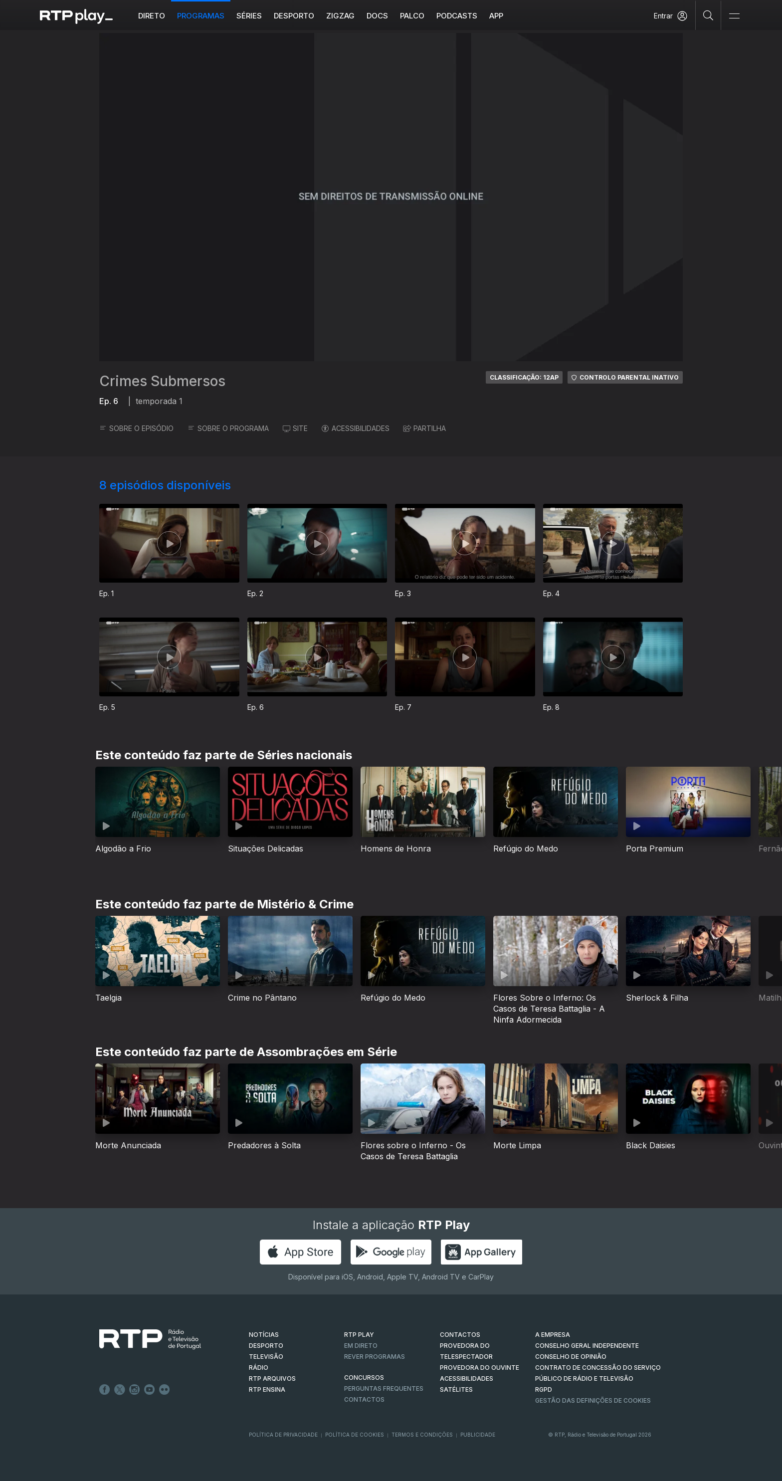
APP (496, 15)
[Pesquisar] (708, 15)
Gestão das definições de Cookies (593, 1400)
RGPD (543, 1389)
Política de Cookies (354, 1435)
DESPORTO (266, 1345)
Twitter (119, 1389)
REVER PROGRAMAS (374, 1356)
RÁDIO (258, 1367)
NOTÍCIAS (264, 1334)
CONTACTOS (460, 1334)
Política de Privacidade (283, 1435)
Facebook (104, 1389)
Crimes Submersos (162, 381)
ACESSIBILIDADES (356, 428)
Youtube (149, 1389)
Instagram (134, 1389)
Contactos (364, 1399)
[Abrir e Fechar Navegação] (734, 16)
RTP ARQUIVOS (272, 1378)
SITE (295, 428)
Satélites (456, 1389)
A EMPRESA (552, 1334)
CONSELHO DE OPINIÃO (570, 1356)
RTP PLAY (359, 1334)
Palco (412, 15)
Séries (249, 15)
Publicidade (477, 1435)
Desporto (294, 15)
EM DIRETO (361, 1345)
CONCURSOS (364, 1377)
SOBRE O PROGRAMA (228, 428)
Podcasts (456, 15)
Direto (151, 15)
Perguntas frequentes (383, 1388)
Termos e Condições (422, 1435)
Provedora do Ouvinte (479, 1367)
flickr (164, 1389)
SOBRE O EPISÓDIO (136, 428)
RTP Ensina (267, 1389)
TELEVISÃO (266, 1356)
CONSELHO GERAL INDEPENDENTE (587, 1345)
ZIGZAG (340, 15)
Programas (200, 15)
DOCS (377, 15)
